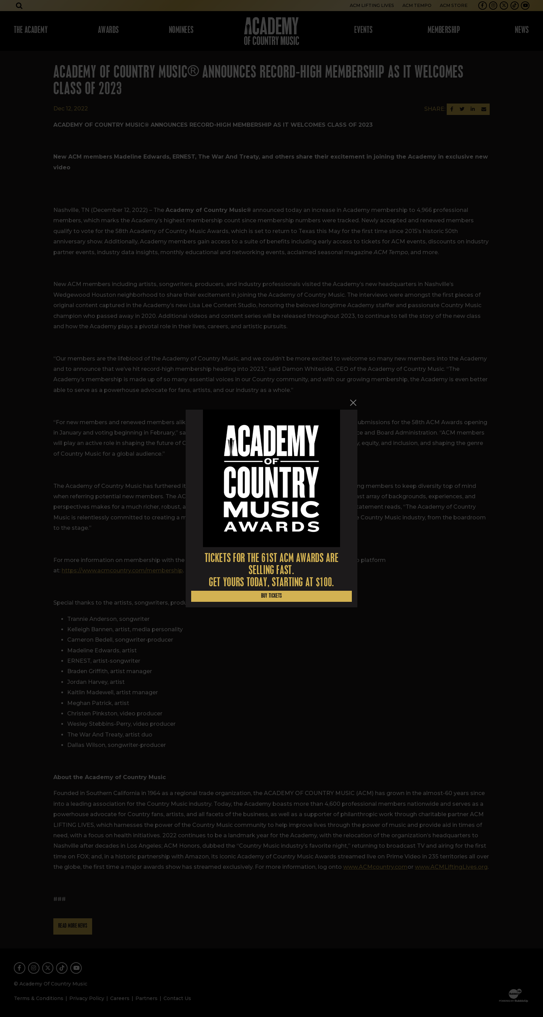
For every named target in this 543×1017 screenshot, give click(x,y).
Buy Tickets (271, 596)
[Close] (353, 403)
